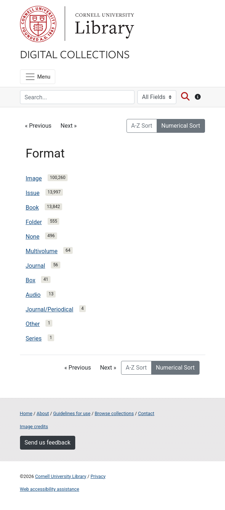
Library (104, 24)
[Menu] (37, 76)
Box (31, 280)
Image (34, 178)
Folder (34, 222)
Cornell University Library (61, 476)
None (33, 236)
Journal (35, 265)
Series (34, 338)
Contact (146, 413)
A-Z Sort (141, 125)
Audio (33, 294)
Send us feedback (48, 442)
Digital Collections (75, 54)
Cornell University (38, 24)
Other (33, 323)
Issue (33, 193)
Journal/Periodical (49, 309)
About (43, 413)
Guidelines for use (71, 413)
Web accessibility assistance (49, 489)
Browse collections (114, 413)
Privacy (98, 476)
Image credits (34, 426)
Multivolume (42, 251)
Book (32, 207)
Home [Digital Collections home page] (26, 413)
